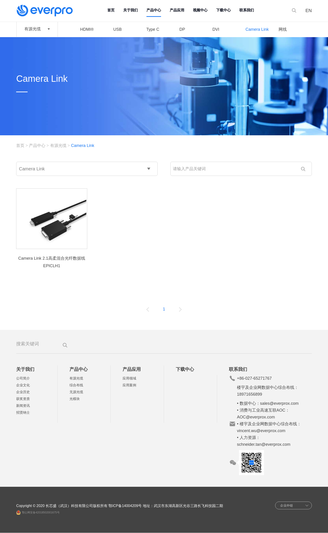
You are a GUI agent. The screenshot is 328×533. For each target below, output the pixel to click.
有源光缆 (58, 146)
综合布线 (76, 385)
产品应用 (177, 10)
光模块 (74, 399)
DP (182, 29)
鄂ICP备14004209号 (125, 506)
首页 (111, 10)
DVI (216, 29)
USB (117, 29)
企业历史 (23, 392)
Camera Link (257, 29)
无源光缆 (76, 392)
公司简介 (23, 378)
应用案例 (129, 385)
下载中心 (223, 10)
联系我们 (247, 10)
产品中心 (154, 10)
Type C (152, 29)
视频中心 (200, 10)
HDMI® (87, 29)
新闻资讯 (23, 406)
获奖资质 (23, 399)
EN (308, 10)
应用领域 (129, 378)
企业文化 (23, 385)
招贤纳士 (23, 413)
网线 (283, 29)
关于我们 (130, 10)
